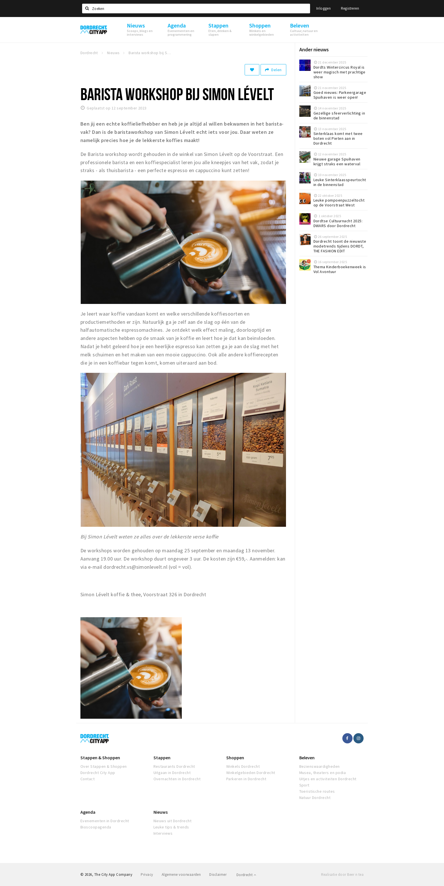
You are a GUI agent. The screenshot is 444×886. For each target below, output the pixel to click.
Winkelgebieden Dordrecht (250, 772)
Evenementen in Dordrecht (104, 820)
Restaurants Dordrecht (174, 766)
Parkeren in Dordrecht (246, 778)
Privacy (147, 874)
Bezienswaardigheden (319, 766)
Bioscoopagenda (95, 827)
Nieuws (160, 812)
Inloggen (323, 8)
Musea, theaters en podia (322, 772)
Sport (304, 785)
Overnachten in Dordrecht (177, 778)
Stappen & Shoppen (100, 757)
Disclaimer (218, 874)
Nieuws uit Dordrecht (172, 820)
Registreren (350, 8)
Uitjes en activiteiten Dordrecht (328, 778)
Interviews (163, 833)
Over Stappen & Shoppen (103, 766)
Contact (87, 778)
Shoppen (235, 757)
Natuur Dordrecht (315, 797)
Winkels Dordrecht (243, 766)
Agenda (87, 812)
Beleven (307, 757)
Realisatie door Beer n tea (342, 874)
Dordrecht (246, 874)
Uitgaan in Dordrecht (172, 772)
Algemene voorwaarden (181, 874)
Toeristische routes (317, 791)
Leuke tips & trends (171, 827)
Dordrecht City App (97, 772)
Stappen (161, 757)
